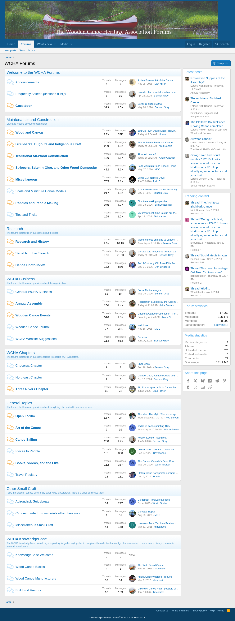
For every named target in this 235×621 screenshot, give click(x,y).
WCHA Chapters (21, 353)
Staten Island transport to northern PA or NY (162, 473)
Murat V (166, 317)
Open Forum (25, 416)
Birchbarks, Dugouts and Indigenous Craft (48, 144)
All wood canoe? (147, 154)
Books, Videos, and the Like (37, 463)
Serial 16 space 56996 (150, 103)
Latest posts (193, 72)
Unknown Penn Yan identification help (158, 523)
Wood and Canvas (30, 132)
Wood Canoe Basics (30, 567)
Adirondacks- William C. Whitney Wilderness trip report (168, 449)
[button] (54, 44)
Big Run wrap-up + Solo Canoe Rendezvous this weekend (170, 387)
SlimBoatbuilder (163, 204)
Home (11, 44)
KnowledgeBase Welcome (34, 555)
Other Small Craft (21, 488)
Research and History (32, 241)
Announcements (27, 82)
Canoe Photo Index (30, 265)
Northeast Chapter (29, 377)
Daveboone (159, 453)
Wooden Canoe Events (33, 315)
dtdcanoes (160, 526)
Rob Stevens (172, 417)
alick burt (158, 580)
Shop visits (144, 363)
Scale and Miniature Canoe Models (41, 191)
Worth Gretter (171, 429)
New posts (10, 50)
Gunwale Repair (147, 511)
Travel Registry (26, 475)
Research (15, 229)
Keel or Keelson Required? (152, 437)
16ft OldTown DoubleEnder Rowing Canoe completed (167, 130)
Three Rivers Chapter (32, 389)
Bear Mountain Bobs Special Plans (157, 166)
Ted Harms (160, 216)
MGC (157, 169)
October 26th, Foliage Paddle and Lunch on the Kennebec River (173, 375)
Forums (26, 44)
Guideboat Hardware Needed (154, 499)
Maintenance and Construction (33, 120)
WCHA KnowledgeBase (27, 539)
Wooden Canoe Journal (33, 327)
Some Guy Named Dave (151, 177)
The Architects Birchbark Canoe (155, 142)
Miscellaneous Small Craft (34, 525)
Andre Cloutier (167, 157)
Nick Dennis (165, 145)
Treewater (160, 568)
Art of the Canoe (28, 428)
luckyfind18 (221, 324)
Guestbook (24, 106)
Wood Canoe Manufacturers (36, 578)
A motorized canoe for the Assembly (157, 189)
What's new (44, 44)
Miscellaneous (27, 179)
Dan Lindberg (162, 266)
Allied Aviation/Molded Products (155, 576)
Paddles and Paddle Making (37, 203)
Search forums (27, 50)
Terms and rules (180, 610)
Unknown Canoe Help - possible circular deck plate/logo (168, 588)
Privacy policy (199, 610)
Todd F (156, 181)
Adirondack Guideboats (32, 501)
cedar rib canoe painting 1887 (154, 426)
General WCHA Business (34, 292)
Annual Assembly (29, 303)
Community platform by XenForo (117, 617)
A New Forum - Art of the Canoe (155, 80)
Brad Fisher (159, 390)
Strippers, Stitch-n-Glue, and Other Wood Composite (56, 167)
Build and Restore (28, 590)
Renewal (142, 337)
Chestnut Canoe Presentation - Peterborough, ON (165, 313)
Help (212, 610)
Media (64, 44)
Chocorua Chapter (29, 365)
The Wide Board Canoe (151, 565)
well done (143, 325)
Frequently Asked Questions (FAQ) (41, 94)
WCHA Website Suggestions (36, 339)
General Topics (19, 403)
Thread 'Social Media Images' (209, 255)
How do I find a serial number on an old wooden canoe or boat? (173, 92)
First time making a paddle (152, 201)
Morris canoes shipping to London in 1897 (161, 239)
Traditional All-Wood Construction (42, 156)
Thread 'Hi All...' (200, 288)
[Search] (222, 44)
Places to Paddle (28, 451)
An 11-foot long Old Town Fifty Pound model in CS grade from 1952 (175, 263)
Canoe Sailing (26, 439)
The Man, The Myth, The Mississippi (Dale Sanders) (166, 414)
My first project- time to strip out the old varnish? (164, 213)
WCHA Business (21, 279)
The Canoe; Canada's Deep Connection (160, 461)
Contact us (162, 610)
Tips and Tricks (26, 214)
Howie (162, 134)
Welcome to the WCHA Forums (33, 72)
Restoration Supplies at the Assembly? (159, 301)
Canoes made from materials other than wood (49, 513)
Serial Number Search (32, 253)
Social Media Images (149, 290)
